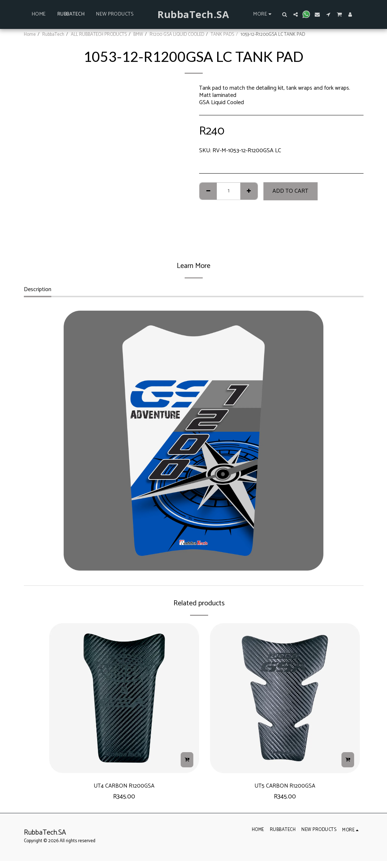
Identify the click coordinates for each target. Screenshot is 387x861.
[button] (285, 14)
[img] (124, 698)
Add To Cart (290, 191)
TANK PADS (222, 34)
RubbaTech (53, 34)
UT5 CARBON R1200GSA (285, 787)
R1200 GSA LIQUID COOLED (177, 34)
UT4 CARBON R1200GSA (124, 787)
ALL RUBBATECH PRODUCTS (99, 34)
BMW (138, 34)
